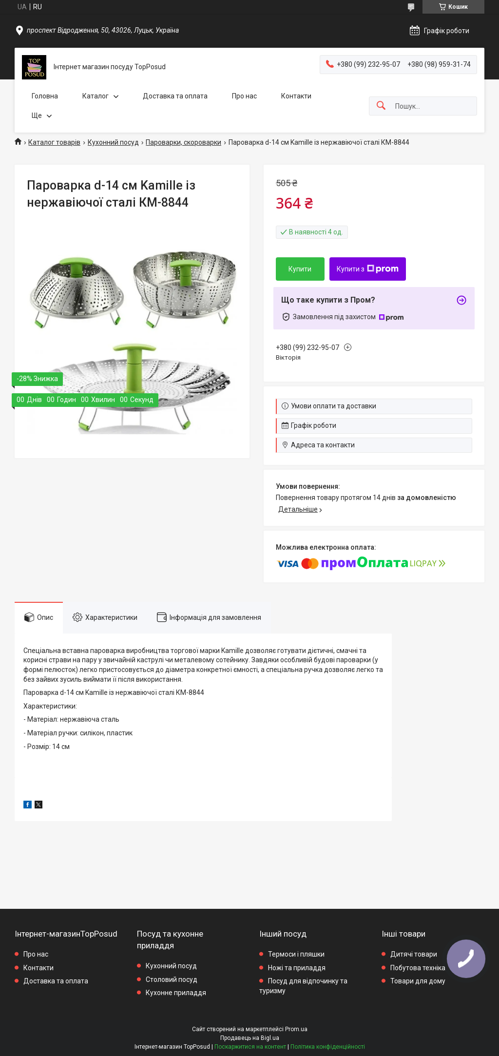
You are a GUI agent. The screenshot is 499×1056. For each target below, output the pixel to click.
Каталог (95, 96)
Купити (299, 269)
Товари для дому (417, 981)
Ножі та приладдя (297, 968)
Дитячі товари (413, 954)
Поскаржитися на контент (250, 1046)
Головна (45, 96)
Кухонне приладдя (176, 993)
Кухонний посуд (113, 142)
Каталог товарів (54, 142)
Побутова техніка (417, 968)
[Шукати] (381, 106)
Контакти (296, 96)
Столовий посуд (171, 979)
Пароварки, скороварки (183, 142)
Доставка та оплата (175, 96)
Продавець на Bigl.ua (249, 1038)
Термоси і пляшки (296, 954)
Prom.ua (296, 1029)
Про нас (244, 96)
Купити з (368, 269)
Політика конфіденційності (327, 1046)
